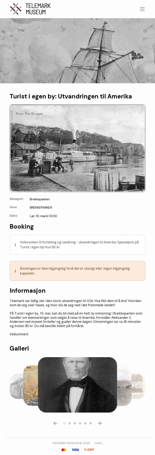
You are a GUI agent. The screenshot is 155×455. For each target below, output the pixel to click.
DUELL (99, 443)
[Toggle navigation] (142, 9)
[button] (55, 423)
